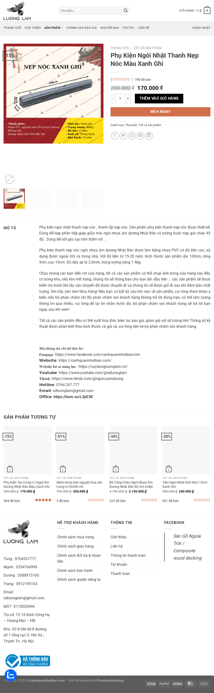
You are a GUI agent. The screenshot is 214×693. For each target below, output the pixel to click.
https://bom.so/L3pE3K (73, 397)
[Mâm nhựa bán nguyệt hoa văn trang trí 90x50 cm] (80, 450)
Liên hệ (143, 28)
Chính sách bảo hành (75, 570)
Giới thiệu (33, 28)
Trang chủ (12, 28)
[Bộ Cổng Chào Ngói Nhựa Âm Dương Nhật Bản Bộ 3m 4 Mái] (133, 450)
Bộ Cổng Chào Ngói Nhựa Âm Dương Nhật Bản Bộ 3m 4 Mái (131, 484)
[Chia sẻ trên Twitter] (123, 136)
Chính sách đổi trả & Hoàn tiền (79, 558)
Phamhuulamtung (110, 681)
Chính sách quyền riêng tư (79, 579)
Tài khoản (119, 564)
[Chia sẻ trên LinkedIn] (149, 136)
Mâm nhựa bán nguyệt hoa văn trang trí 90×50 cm (79, 484)
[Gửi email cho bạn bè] (132, 136)
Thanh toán (120, 573)
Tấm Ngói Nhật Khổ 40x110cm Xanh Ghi (184, 484)
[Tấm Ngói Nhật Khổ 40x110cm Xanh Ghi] (186, 450)
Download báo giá (82, 28)
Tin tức (128, 28)
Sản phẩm (54, 28)
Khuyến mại (109, 28)
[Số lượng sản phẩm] (120, 98)
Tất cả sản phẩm (147, 48)
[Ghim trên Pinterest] (140, 136)
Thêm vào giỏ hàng (159, 98)
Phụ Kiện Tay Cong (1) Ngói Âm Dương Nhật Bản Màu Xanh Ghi (27, 484)
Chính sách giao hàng (75, 546)
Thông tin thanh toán (128, 555)
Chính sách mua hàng (75, 537)
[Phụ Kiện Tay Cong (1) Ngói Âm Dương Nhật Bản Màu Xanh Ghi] (28, 450)
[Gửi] (126, 11)
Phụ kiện (131, 125)
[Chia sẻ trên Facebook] (115, 136)
